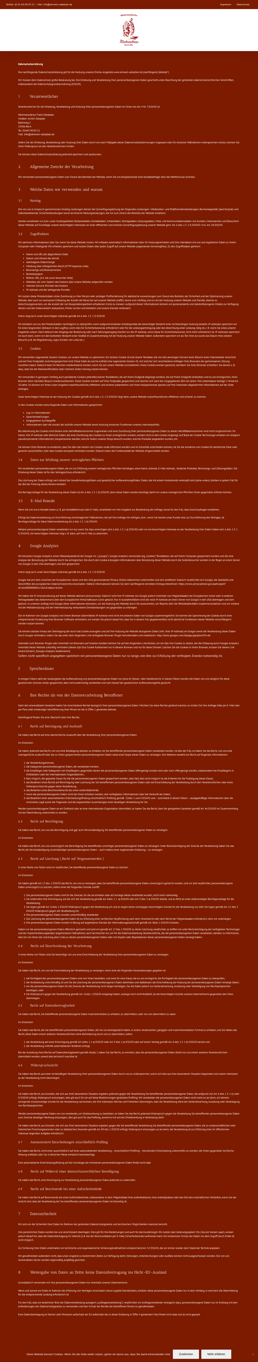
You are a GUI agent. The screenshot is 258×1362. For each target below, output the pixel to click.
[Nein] (253, 1354)
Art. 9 (138, 899)
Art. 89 (100, 1129)
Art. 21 (49, 907)
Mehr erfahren (216, 1354)
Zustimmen (186, 1354)
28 (212, 225)
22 (126, 798)
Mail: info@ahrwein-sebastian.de (55, 4)
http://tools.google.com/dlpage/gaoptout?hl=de (183, 635)
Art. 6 (105, 899)
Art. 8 (151, 922)
